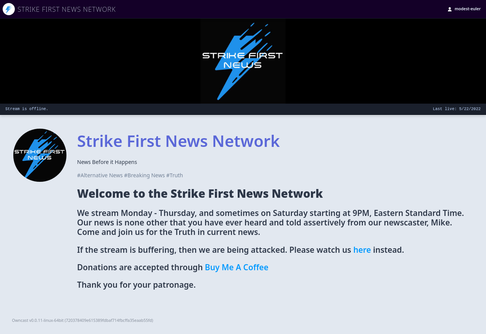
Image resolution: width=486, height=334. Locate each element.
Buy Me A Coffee (237, 267)
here (362, 249)
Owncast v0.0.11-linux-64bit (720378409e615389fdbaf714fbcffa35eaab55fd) (82, 320)
